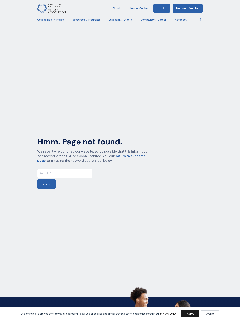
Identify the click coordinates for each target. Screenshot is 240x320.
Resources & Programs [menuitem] (86, 20)
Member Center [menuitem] (138, 8)
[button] (199, 20)
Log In (161, 8)
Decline (210, 313)
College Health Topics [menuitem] (50, 20)
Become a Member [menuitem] (187, 8)
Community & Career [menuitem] (153, 20)
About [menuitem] (116, 8)
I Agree (190, 313)
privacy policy (168, 313)
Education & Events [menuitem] (120, 20)
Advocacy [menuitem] (181, 20)
